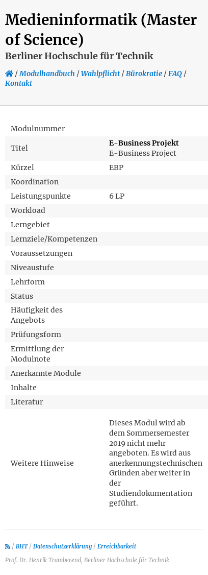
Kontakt (18, 83)
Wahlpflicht (100, 73)
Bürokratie (144, 73)
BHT (22, 546)
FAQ (175, 73)
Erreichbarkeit (116, 546)
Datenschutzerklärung (62, 546)
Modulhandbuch (47, 73)
